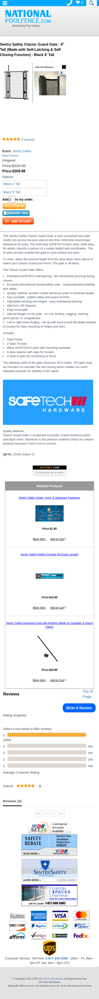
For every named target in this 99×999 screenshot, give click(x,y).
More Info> (39, 539)
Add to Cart (57, 539)
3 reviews (28, 139)
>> (61, 813)
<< (38, 813)
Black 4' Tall (12, 184)
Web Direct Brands (48, 978)
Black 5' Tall (12, 192)
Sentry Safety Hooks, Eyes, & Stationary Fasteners (49, 497)
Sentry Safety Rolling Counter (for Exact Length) (49, 554)
